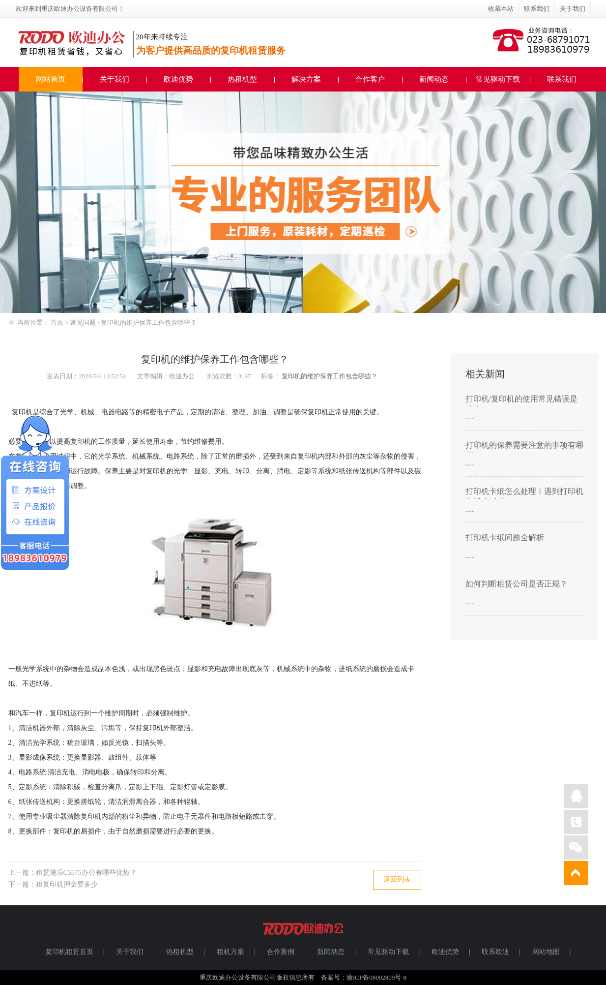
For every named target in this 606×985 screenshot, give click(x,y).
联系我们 (536, 8)
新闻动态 (434, 79)
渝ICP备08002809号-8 (376, 977)
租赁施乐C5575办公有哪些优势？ (86, 872)
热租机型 (242, 79)
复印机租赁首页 (69, 951)
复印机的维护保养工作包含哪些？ (149, 322)
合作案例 (280, 951)
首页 (57, 322)
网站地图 (546, 951)
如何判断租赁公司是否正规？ (516, 584)
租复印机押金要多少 (67, 884)
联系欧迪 (495, 951)
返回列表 (397, 879)
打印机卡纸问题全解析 (504, 537)
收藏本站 (501, 8)
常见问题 (83, 322)
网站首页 (50, 79)
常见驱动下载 (498, 79)
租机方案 (230, 951)
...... (470, 417)
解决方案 (306, 79)
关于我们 (572, 8)
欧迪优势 (178, 79)
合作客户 (370, 79)
